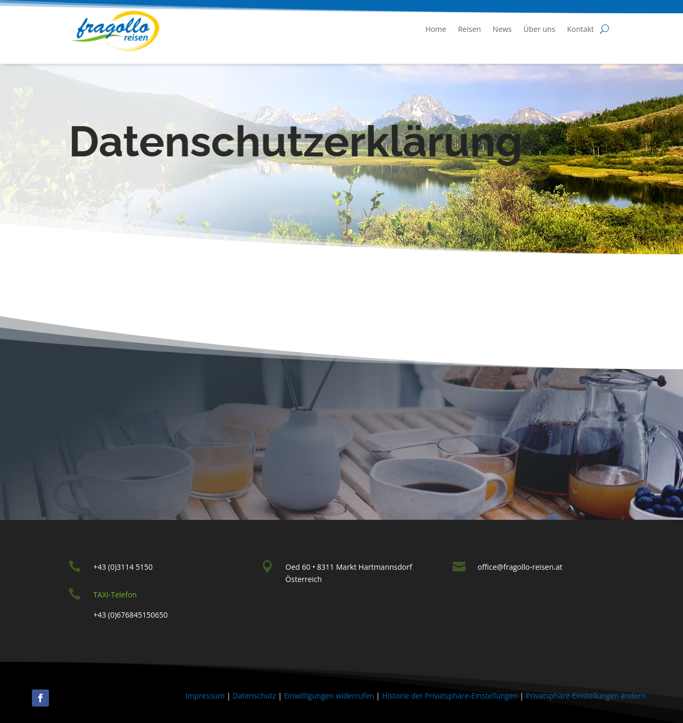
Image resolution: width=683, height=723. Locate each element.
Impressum (204, 696)
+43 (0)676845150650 (130, 615)
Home (435, 29)
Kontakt (580, 29)
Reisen (469, 29)
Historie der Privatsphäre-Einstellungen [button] (450, 696)
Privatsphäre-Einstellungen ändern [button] (586, 696)
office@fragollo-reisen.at (520, 567)
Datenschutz (254, 696)
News (502, 29)
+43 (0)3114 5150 (123, 567)
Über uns (539, 29)
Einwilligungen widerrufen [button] (329, 696)
